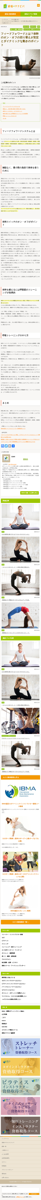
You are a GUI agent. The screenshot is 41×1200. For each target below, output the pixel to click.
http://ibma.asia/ (12, 464)
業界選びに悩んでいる (8, 977)
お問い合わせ (5, 1177)
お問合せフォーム (20, 1196)
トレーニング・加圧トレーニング (12, 947)
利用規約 (4, 1166)
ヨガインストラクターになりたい (12, 980)
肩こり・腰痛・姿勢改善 (9, 956)
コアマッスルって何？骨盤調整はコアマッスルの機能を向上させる (18, 441)
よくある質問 (5, 1154)
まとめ (4, 118)
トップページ (5, 1138)
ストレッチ (5, 944)
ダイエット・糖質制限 (8, 953)
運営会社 (4, 1173)
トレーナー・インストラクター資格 (12, 934)
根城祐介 (4, 1023)
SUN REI (4, 1026)
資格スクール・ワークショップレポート (14, 965)
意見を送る (34, 1194)
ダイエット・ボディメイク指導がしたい (14, 993)
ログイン (4, 1162)
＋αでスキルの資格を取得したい (11, 999)
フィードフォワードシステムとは (11, 106)
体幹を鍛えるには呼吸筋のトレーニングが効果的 (15, 113)
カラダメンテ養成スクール (10, 1030)
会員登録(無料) (5, 1158)
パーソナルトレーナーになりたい (12, 987)
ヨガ (3, 937)
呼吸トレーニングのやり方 (9, 116)
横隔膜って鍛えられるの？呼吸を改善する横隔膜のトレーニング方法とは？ (20, 439)
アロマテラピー (6, 959)
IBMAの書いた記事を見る (29, 493)
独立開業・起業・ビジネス (10, 962)
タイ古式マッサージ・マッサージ (12, 950)
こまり (4, 1017)
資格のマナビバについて (8, 1142)
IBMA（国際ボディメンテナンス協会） (13, 1011)
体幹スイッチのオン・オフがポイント (12, 111)
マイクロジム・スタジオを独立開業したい (14, 996)
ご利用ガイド (5, 1150)
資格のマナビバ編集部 (8, 1033)
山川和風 (4, 1014)
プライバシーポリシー (7, 1169)
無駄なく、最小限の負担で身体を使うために (14, 109)
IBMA (25, 459)
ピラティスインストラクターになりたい (14, 983)
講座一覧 (4, 1146)
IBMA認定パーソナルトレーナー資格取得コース (13, 428)
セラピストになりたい (8, 990)
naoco (4, 1020)
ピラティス (5, 940)
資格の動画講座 (10, 14)
